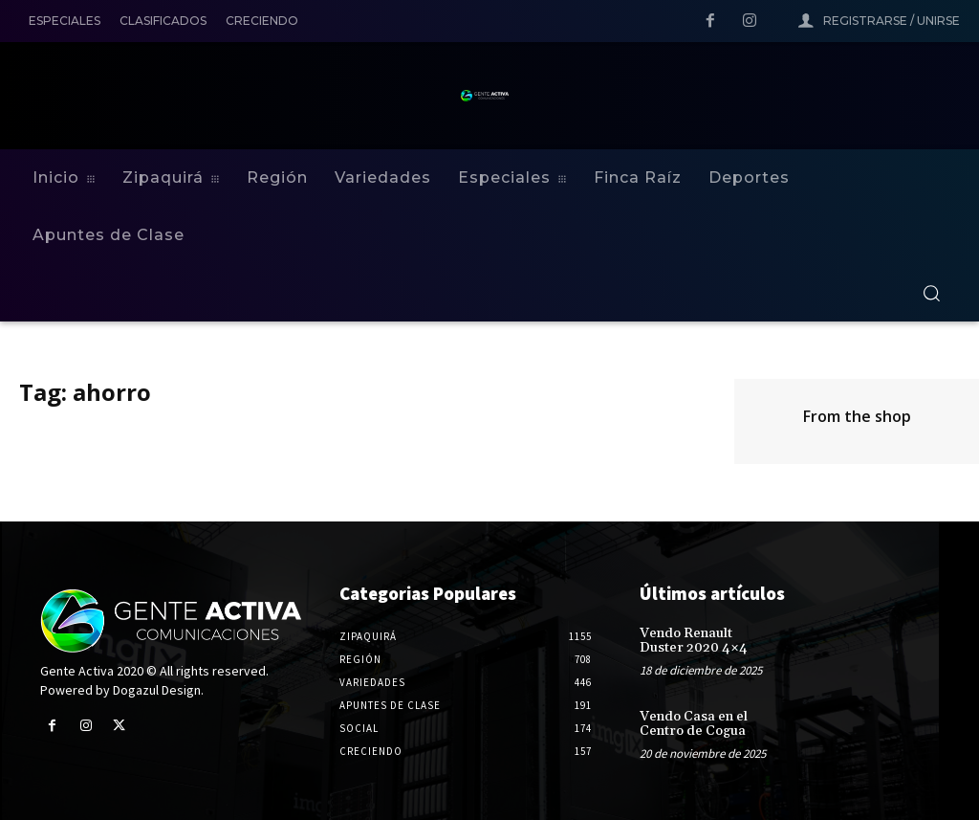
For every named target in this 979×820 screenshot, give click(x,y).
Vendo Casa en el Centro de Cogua (694, 724)
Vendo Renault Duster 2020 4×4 (694, 640)
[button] (931, 292)
